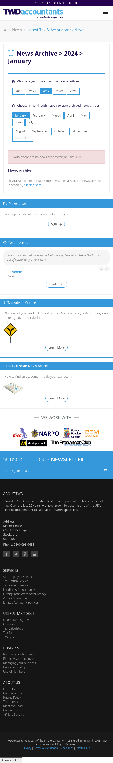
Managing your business (19, 663)
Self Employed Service (18, 577)
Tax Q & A (10, 637)
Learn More (56, 347)
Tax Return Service (15, 581)
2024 (46, 91)
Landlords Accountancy (19, 590)
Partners (9, 689)
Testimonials (11, 702)
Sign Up (56, 224)
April (70, 115)
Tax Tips (8, 633)
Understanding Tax (16, 620)
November (79, 131)
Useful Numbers (14, 671)
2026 (18, 91)
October (60, 131)
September (39, 131)
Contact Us (42, 3)
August (20, 131)
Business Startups (15, 667)
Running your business (18, 654)
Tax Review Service (15, 585)
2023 (59, 91)
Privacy (27, 748)
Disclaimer (66, 748)
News (17, 29)
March (56, 115)
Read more (56, 284)
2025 (32, 91)
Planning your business (18, 659)
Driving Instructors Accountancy (24, 594)
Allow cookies (11, 760)
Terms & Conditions (46, 748)
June (18, 122)
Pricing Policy (12, 697)
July (30, 122)
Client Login (62, 3)
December (22, 138)
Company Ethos (13, 693)
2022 (73, 91)
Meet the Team (13, 706)
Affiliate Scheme (14, 714)
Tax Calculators (13, 628)
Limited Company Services (21, 602)
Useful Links (83, 748)
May (84, 115)
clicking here (32, 185)
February (38, 115)
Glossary (9, 624)
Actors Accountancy (16, 598)
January (20, 115)
